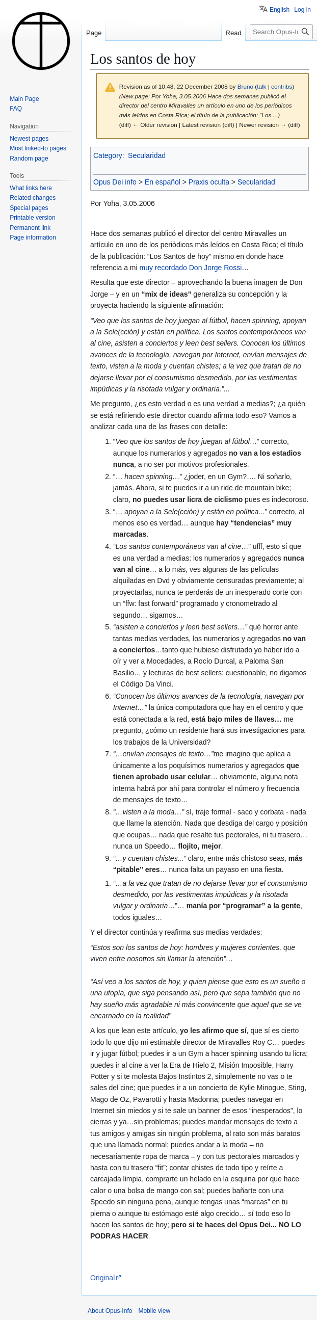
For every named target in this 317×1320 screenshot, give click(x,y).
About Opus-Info (110, 1310)
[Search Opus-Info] (281, 31)
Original (102, 1278)
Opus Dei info (115, 182)
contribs (281, 86)
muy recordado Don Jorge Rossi (190, 267)
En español (162, 182)
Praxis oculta (209, 182)
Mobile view (154, 1310)
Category (107, 155)
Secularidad (147, 155)
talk (261, 86)
